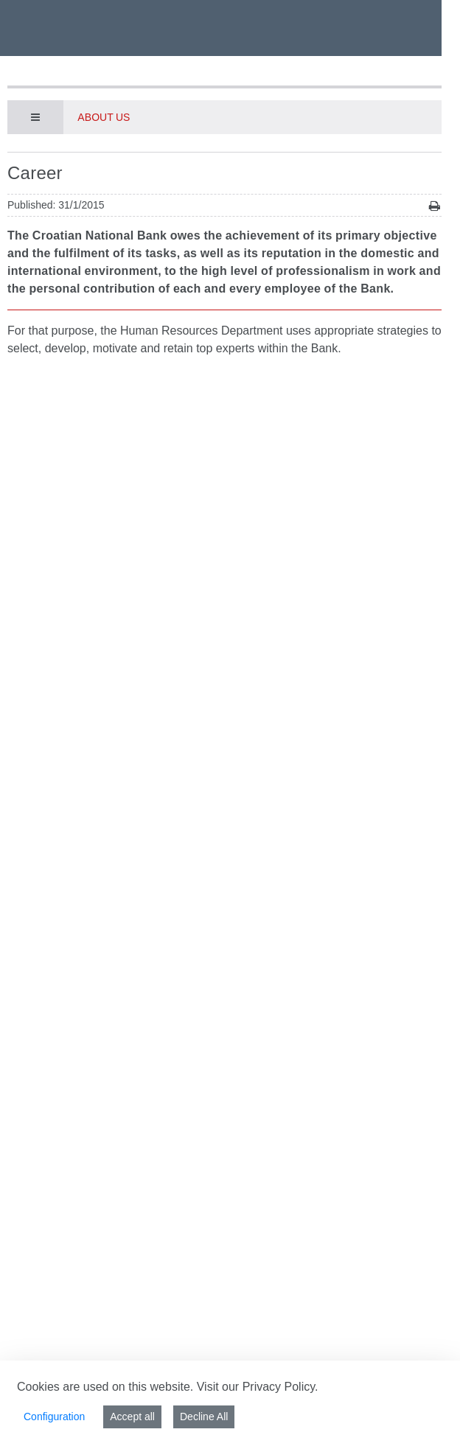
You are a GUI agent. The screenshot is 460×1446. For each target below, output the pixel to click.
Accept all (132, 1416)
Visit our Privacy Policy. (257, 1386)
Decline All (204, 1416)
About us (103, 117)
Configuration (54, 1416)
